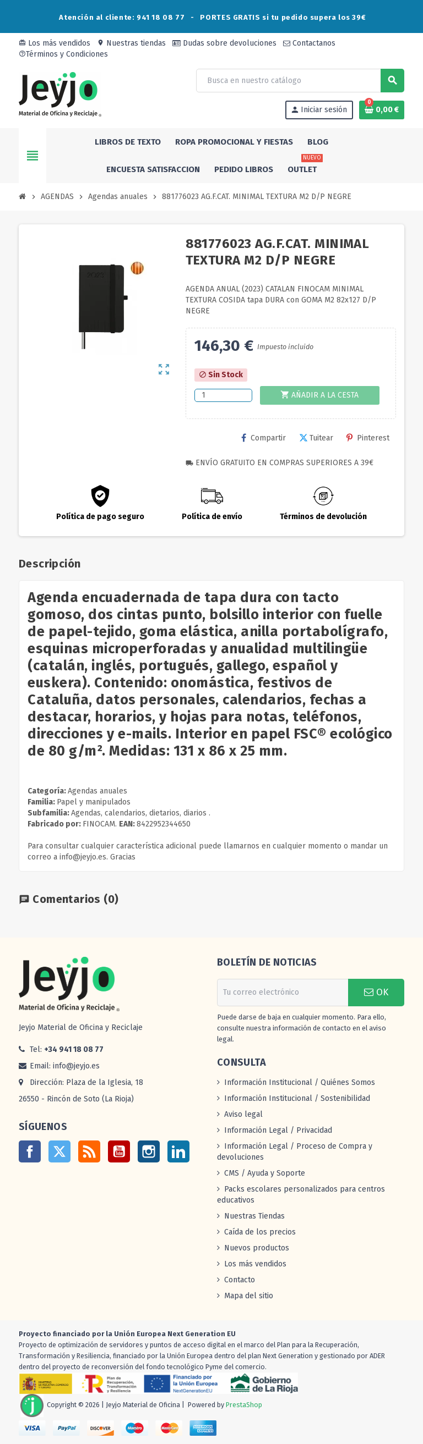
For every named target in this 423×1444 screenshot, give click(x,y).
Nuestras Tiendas (254, 1216)
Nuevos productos (256, 1248)
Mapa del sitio (248, 1295)
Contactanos (309, 43)
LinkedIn (178, 1151)
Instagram (149, 1151)
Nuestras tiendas (131, 43)
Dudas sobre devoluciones (224, 43)
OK (376, 992)
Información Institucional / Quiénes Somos (299, 1082)
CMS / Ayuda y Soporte (264, 1173)
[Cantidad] (223, 395)
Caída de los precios (260, 1232)
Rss (89, 1151)
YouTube (119, 1151)
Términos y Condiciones (63, 54)
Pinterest (367, 438)
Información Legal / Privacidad (278, 1130)
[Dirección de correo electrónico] (282, 992)
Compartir (263, 438)
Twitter (59, 1151)
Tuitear (316, 438)
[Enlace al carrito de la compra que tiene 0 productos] (381, 110)
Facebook (30, 1151)
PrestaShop (244, 1405)
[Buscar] (300, 80)
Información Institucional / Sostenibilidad (297, 1098)
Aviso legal (243, 1114)
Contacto (239, 1280)
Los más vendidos (54, 43)
